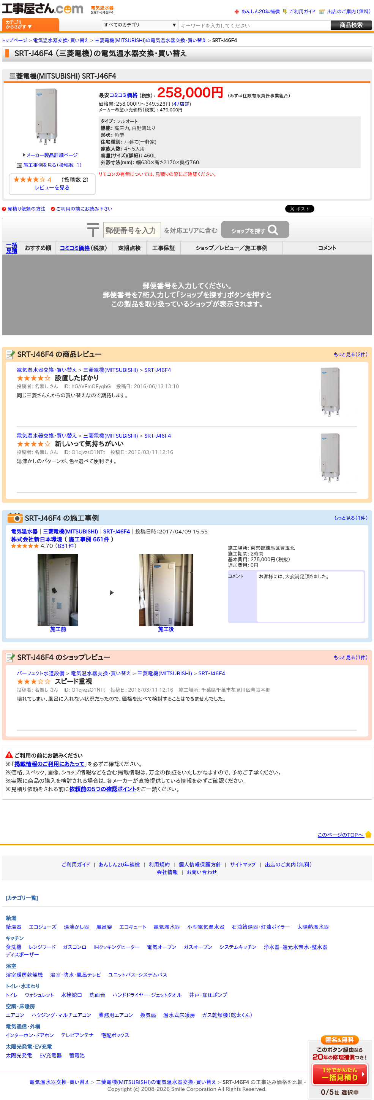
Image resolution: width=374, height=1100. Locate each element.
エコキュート (132, 927)
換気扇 (148, 1015)
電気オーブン (162, 947)
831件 (66, 546)
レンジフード (42, 947)
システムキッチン (238, 947)
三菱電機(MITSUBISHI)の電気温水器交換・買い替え (156, 1082)
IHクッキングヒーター (116, 947)
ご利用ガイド (302, 11)
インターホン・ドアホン (30, 1035)
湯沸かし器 (76, 927)
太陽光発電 (19, 1055)
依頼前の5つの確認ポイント (102, 789)
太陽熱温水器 (313, 927)
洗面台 (97, 995)
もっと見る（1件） (351, 518)
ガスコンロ (74, 947)
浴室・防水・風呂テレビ (75, 975)
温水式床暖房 (179, 1015)
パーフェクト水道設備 (41, 673)
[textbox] (254, 25)
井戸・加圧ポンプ (208, 995)
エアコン (15, 1015)
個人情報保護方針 (199, 864)
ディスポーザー (22, 954)
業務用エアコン (115, 1015)
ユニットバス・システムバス (137, 975)
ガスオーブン (198, 947)
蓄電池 (77, 1055)
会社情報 (167, 872)
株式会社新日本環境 (36, 539)
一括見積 (11, 248)
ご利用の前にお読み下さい (84, 208)
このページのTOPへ (345, 834)
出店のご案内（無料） (349, 11)
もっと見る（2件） (351, 354)
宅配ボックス (115, 1035)
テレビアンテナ (77, 1035)
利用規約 (159, 864)
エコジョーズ (43, 927)
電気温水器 (24, 531)
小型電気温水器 (205, 927)
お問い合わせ (202, 872)
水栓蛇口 (71, 995)
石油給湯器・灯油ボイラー (261, 927)
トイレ (12, 995)
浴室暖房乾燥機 (24, 975)
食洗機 (14, 947)
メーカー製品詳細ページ (50, 155)
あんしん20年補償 (260, 11)
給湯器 (14, 927)
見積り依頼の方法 (27, 208)
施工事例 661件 (88, 539)
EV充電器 (50, 1055)
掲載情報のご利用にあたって (49, 764)
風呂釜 (104, 927)
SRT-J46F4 (157, 370)
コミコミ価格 (123, 95)
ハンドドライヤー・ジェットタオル (147, 995)
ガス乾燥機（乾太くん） (227, 1015)
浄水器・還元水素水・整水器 (295, 947)
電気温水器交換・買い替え (47, 370)
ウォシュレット (39, 995)
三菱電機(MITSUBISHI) (110, 370)
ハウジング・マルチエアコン (62, 1015)
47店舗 (181, 104)
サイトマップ (243, 864)
